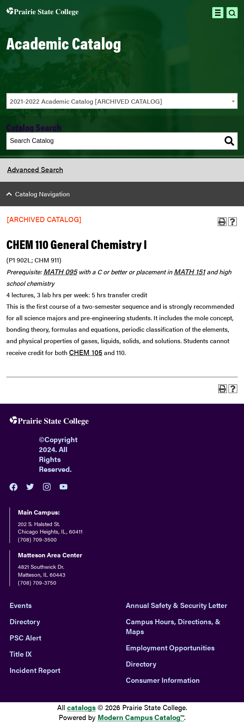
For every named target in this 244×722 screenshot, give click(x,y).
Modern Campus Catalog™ (141, 717)
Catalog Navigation (42, 193)
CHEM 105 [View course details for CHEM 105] (85, 352)
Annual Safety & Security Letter (176, 605)
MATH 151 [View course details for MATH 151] (189, 271)
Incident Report (35, 670)
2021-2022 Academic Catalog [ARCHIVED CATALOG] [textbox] (86, 101)
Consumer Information (163, 680)
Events (21, 605)
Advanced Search (35, 169)
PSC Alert (25, 637)
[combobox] (122, 101)
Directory (25, 621)
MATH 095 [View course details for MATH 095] (60, 271)
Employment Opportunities (170, 647)
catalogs (81, 707)
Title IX (21, 654)
